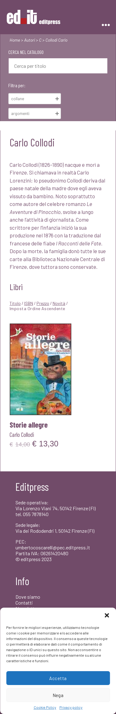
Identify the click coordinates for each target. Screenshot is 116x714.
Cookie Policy (45, 707)
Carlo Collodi (22, 434)
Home (15, 40)
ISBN (28, 303)
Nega (58, 695)
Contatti (24, 602)
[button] (107, 615)
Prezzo (43, 303)
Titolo (15, 303)
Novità (59, 303)
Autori (29, 40)
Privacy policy (71, 707)
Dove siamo (27, 597)
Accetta (58, 678)
